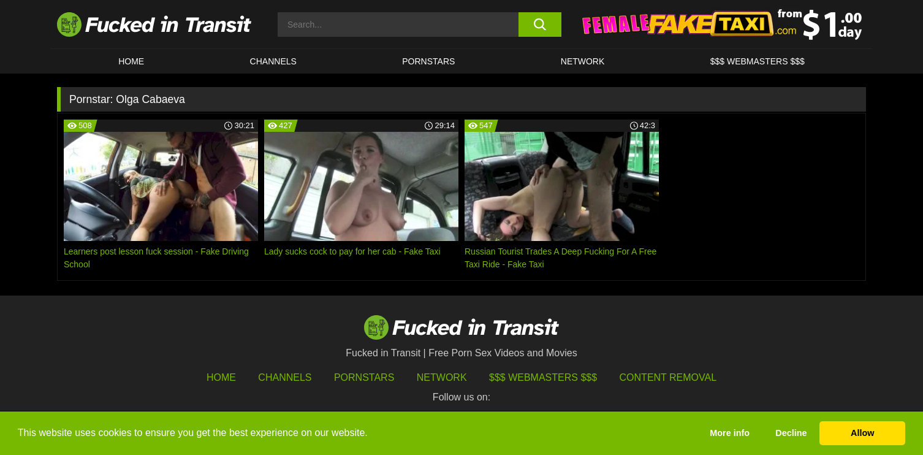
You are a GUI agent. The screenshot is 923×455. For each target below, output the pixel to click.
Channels (284, 377)
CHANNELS (273, 61)
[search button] (539, 24)
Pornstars (428, 61)
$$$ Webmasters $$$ (543, 377)
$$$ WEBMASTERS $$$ (757, 61)
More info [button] (730, 433)
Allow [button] (862, 433)
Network (583, 61)
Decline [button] (791, 433)
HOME (131, 61)
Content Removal (668, 377)
